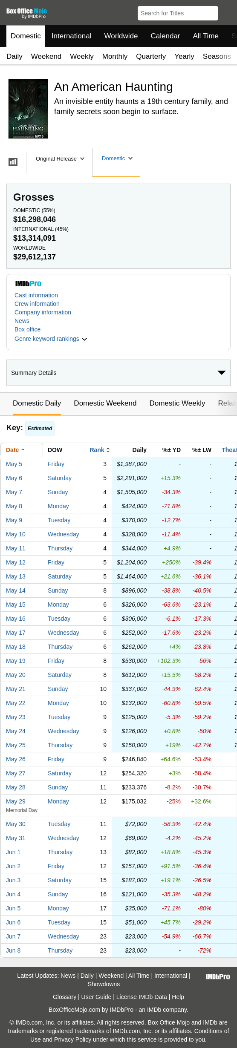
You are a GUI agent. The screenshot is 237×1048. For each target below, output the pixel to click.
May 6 (14, 478)
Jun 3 (13, 880)
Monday (58, 506)
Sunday (58, 492)
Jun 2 (13, 866)
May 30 (16, 824)
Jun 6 (13, 922)
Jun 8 (13, 950)
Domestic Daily (37, 403)
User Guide (96, 996)
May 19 (16, 660)
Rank (97, 449)
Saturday (60, 478)
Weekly (81, 56)
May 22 (16, 703)
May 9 (14, 520)
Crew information (37, 303)
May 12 (16, 562)
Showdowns (104, 984)
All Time (206, 36)
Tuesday (59, 520)
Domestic (26, 36)
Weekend (46, 56)
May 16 (16, 618)
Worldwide (121, 36)
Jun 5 (13, 908)
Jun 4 (13, 894)
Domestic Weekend (105, 403)
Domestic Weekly (177, 403)
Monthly (115, 56)
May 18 (16, 646)
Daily (14, 56)
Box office (27, 329)
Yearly (184, 56)
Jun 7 (13, 936)
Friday (56, 464)
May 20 (16, 674)
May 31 (16, 838)
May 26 (16, 759)
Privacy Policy (72, 1039)
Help (178, 996)
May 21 (16, 688)
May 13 (16, 576)
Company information (42, 312)
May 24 (16, 731)
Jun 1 (13, 852)
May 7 (14, 492)
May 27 (16, 773)
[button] (226, 11)
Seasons (217, 56)
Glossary (64, 996)
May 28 (16, 787)
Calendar (165, 36)
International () (41, 229)
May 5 (14, 464)
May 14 (16, 590)
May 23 (16, 717)
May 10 (16, 534)
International (72, 36)
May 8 (14, 506)
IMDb (154, 1009)
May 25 (16, 745)
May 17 (16, 632)
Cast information (36, 295)
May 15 (16, 604)
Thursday (60, 548)
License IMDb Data (141, 996)
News (21, 320)
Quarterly (151, 56)
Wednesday (63, 534)
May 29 (16, 801)
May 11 (16, 548)
